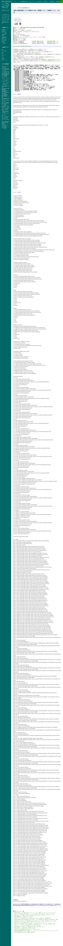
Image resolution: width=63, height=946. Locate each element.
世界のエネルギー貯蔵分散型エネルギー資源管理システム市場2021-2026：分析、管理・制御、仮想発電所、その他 (34, 923)
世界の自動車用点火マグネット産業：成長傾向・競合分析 (5, 69)
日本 (2, 52)
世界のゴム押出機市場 (5, 102)
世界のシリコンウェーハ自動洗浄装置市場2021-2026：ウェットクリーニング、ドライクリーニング (5, 112)
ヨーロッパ (3, 55)
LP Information (20, 7)
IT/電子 (3, 35)
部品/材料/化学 (4, 34)
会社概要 (57, 1)
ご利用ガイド (45, 1)
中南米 (3, 58)
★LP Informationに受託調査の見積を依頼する (22, 46)
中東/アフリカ (4, 59)
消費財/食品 (4, 31)
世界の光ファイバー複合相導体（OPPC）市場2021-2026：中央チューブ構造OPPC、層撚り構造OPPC (32, 918)
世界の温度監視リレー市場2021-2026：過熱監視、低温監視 (24, 927)
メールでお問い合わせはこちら (43, 905)
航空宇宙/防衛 (4, 40)
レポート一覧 (31, 1)
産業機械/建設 (4, 37)
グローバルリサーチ (7, 1)
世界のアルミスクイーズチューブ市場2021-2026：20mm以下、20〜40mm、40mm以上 (5, 118)
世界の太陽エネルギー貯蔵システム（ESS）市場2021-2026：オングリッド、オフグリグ (30, 915)
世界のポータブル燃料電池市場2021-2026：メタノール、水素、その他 (26, 929)
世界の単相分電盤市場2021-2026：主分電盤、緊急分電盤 (24, 932)
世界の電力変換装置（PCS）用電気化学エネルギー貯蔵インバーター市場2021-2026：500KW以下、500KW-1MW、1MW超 (36, 919)
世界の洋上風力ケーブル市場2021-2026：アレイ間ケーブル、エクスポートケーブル (29, 922)
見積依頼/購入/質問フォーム (52, 41)
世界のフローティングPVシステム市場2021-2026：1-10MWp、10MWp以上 (27, 925)
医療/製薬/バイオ (4, 29)
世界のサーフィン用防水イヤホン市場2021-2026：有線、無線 (5, 108)
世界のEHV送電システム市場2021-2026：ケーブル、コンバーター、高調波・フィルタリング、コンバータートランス (35, 912)
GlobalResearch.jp (24, 1)
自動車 (3, 41)
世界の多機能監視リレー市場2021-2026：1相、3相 (23, 916)
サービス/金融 (4, 32)
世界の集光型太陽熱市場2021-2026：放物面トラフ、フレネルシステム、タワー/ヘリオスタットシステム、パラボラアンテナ (36, 930)
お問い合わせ (52, 1)
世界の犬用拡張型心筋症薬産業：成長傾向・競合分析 (5, 122)
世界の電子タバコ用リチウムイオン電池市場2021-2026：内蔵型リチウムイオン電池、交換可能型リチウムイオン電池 (35, 921)
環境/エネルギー (27, 7)
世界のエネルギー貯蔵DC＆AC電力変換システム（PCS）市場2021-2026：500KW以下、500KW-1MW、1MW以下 (34, 914)
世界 (23, 7)
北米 (2, 56)
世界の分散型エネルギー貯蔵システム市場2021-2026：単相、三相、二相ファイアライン (30, 926)
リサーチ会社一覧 (38, 1)
